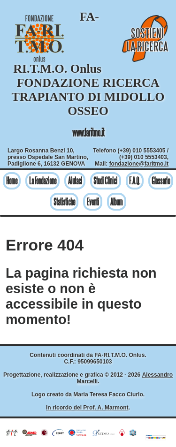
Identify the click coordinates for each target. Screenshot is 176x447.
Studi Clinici (105, 180)
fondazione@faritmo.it (138, 163)
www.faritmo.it (88, 132)
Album (116, 202)
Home (11, 180)
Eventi (93, 202)
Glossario (161, 180)
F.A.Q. (134, 180)
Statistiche (64, 202)
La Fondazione (42, 180)
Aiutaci (75, 180)
